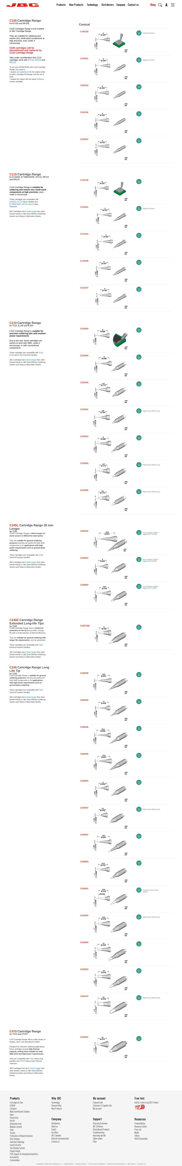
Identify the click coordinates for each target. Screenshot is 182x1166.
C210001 (84, 409)
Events (53, 1129)
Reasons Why (56, 1105)
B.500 (20, 355)
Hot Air (12, 1120)
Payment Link (98, 1102)
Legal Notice (69, 1164)
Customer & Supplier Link (102, 1105)
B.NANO (12, 202)
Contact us (133, 5)
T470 (32, 1059)
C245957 (84, 835)
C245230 (84, 531)
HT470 (22, 1061)
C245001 (84, 781)
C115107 (84, 288)
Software (40, 79)
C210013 (84, 436)
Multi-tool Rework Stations (20, 1111)
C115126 (84, 180)
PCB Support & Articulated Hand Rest (24, 1154)
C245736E (85, 626)
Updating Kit (24, 72)
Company (120, 5)
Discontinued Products (101, 1129)
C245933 (84, 969)
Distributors (107, 5)
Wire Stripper (15, 1138)
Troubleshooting (99, 1132)
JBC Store (131, 1164)
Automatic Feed (15, 1123)
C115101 (84, 207)
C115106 (84, 261)
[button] (160, 5)
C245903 (84, 862)
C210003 (84, 463)
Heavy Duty (14, 1117)
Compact (13, 1108)
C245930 (84, 754)
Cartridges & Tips (16, 1102)
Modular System (16, 1126)
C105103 (84, 85)
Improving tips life (99, 1135)
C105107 (84, 139)
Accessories (14, 1157)
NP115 (12, 62)
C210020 (84, 329)
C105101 (84, 58)
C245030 (84, 673)
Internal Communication (60, 1138)
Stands (12, 1132)
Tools (12, 1129)
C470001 (84, 1037)
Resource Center (140, 1126)
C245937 (84, 808)
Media (136, 1132)
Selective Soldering (17, 1141)
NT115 (31, 60)
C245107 (84, 996)
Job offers (54, 1132)
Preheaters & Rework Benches (21, 1135)
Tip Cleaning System (17, 1148)
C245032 (84, 700)
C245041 (84, 888)
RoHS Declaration (141, 1138)
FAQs (95, 1141)
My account (97, 1108)
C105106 (84, 112)
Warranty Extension (100, 1123)
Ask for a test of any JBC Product (146, 1102)
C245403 (84, 915)
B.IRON (12, 1105)
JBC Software (98, 1126)
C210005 (84, 490)
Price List (137, 1129)
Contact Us (141, 1164)
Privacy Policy (81, 1164)
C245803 (84, 585)
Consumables (15, 1160)
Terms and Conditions (96, 1164)
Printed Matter (139, 1123)
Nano (12, 1114)
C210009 (84, 355)
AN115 (38, 60)
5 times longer (30, 211)
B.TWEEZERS (15, 204)
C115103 (84, 234)
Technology (92, 5)
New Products (76, 5)
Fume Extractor (15, 1145)
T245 (41, 555)
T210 (41, 353)
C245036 (84, 727)
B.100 (11, 355)
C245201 (84, 558)
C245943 (84, 942)
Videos (136, 1135)
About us (54, 1126)
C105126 (84, 31)
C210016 (84, 382)
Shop (153, 5)
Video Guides (97, 1138)
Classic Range (15, 1151)
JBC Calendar (56, 1135)
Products (61, 5)
